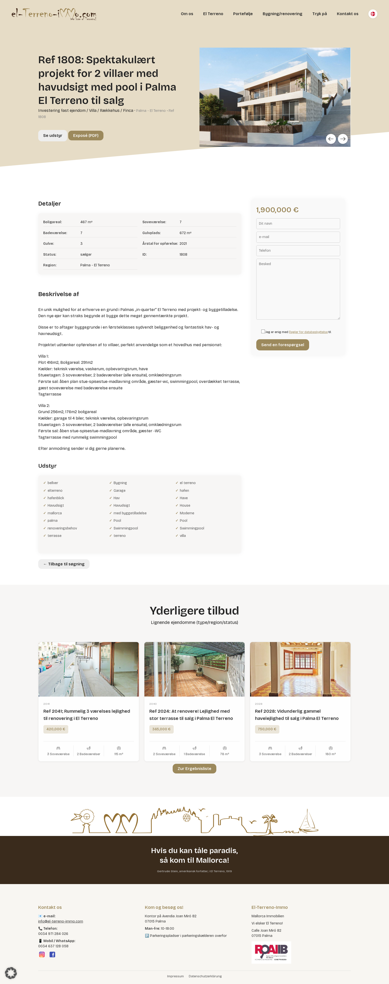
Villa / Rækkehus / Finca (111, 110)
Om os (187, 13)
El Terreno (213, 13)
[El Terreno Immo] (54, 13)
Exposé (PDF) (85, 135)
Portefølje (243, 13)
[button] (11, 973)
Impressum (175, 976)
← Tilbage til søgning (64, 564)
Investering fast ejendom (62, 110)
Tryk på (319, 13)
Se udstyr (52, 135)
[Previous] (331, 139)
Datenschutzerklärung (205, 976)
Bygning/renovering (282, 13)
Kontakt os (347, 13)
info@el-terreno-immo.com (60, 921)
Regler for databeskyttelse (308, 332)
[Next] (343, 139)
